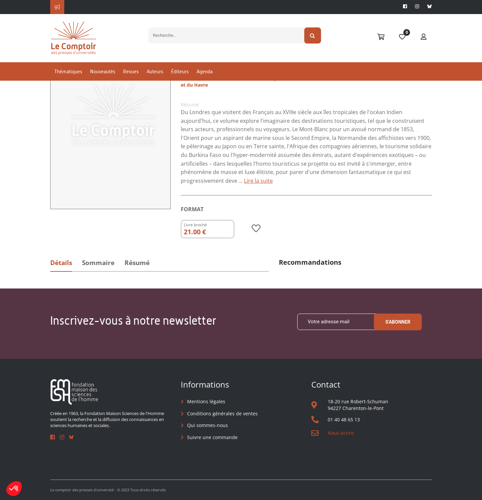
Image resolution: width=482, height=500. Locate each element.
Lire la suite (258, 180)
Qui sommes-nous (207, 425)
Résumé (137, 262)
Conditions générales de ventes (222, 413)
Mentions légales (206, 401)
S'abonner (397, 322)
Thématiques (68, 71)
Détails (61, 262)
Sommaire (98, 262)
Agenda (204, 71)
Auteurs (155, 71)
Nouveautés (102, 71)
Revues (131, 71)
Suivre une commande (212, 437)
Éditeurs (179, 71)
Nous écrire (341, 433)
